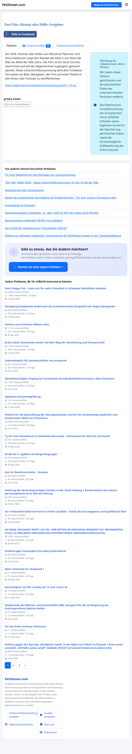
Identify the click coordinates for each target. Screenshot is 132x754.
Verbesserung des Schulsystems (24, 190)
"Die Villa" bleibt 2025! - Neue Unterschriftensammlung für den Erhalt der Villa (51, 182)
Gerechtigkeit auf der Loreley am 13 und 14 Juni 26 (36, 587)
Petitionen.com (13, 5)
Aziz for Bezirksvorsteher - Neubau (26, 472)
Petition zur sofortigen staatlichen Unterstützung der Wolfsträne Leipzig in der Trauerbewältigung (63, 235)
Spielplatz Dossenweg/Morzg (23, 396)
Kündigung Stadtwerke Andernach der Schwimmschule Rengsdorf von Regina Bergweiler (60, 306)
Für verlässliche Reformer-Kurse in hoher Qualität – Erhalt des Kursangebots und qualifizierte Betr (66, 511)
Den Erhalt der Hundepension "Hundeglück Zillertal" (36, 228)
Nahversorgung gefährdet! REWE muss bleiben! (34, 220)
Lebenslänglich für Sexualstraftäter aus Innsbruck (36, 360)
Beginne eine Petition (106, 4)
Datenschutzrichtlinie (70, 45)
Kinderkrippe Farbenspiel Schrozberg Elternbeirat (35, 551)
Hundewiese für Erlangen (20, 205)
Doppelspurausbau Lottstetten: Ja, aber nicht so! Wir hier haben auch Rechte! (51, 212)
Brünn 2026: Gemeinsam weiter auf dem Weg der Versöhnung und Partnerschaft (55, 342)
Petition (11, 45)
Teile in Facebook (19, 34)
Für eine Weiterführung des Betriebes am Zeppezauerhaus (40, 174)
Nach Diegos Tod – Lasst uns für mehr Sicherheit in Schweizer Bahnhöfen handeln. (56, 288)
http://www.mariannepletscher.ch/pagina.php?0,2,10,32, (41, 85)
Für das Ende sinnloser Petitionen (25, 626)
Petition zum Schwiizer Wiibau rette (27, 324)
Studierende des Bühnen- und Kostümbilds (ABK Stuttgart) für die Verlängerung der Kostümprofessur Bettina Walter (57, 607)
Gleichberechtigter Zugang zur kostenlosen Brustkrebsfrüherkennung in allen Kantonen (59, 378)
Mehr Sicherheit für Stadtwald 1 (24, 569)
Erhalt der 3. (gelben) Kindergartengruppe (31, 454)
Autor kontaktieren (17, 104)
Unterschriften (36, 46)
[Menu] (126, 4)
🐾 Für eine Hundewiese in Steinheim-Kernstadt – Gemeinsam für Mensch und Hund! (57, 436)
